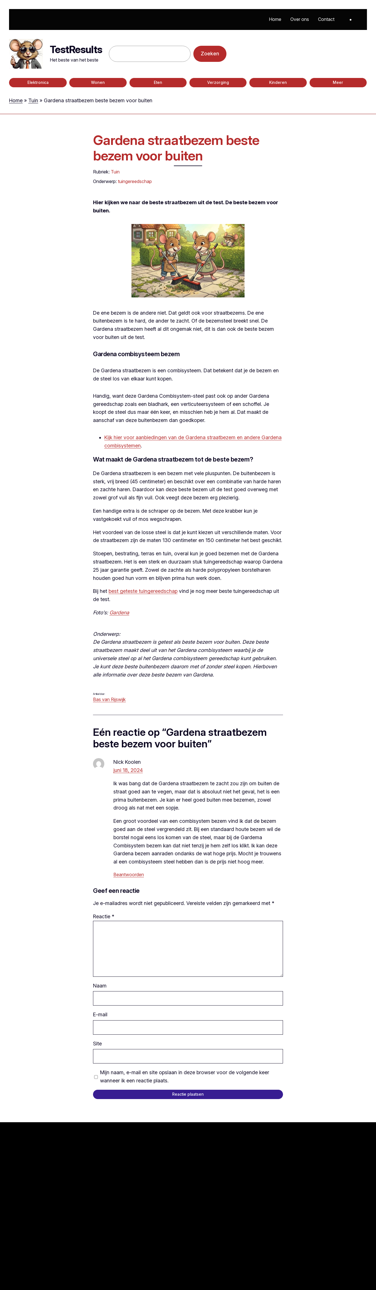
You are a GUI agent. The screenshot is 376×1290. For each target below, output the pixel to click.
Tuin (33, 100)
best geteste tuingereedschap (143, 591)
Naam (100, 986)
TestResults (76, 49)
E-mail (100, 1014)
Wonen (98, 82)
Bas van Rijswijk (109, 699)
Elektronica (38, 82)
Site (97, 1044)
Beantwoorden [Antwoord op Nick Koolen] (128, 874)
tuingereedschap (135, 181)
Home (16, 100)
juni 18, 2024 (128, 770)
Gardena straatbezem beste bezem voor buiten (176, 147)
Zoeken (210, 53)
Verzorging (218, 82)
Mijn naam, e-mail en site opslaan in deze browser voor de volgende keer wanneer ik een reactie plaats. (184, 1076)
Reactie (103, 916)
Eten (158, 82)
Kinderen (278, 82)
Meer (338, 82)
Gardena (119, 612)
